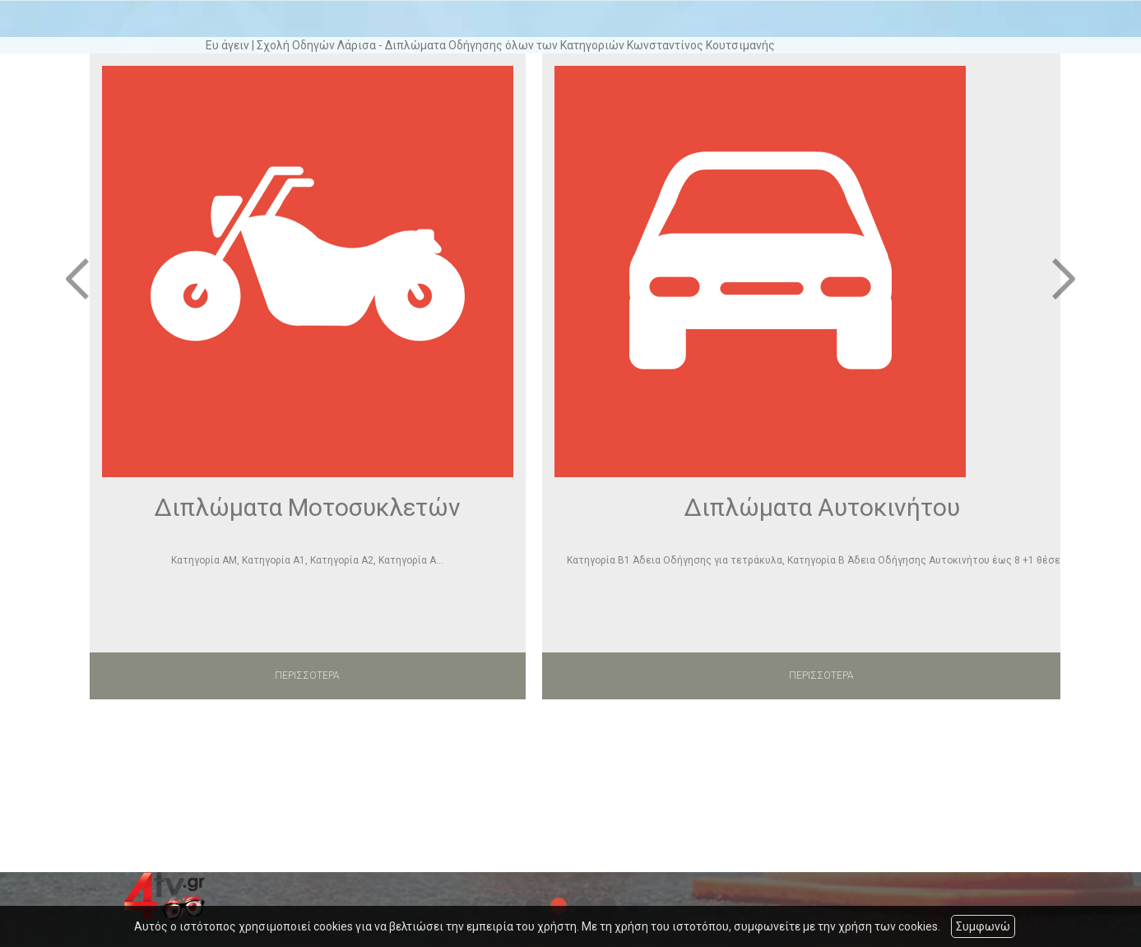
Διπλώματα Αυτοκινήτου (822, 507)
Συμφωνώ (983, 926)
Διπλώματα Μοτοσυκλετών (307, 507)
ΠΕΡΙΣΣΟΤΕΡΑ (307, 675)
